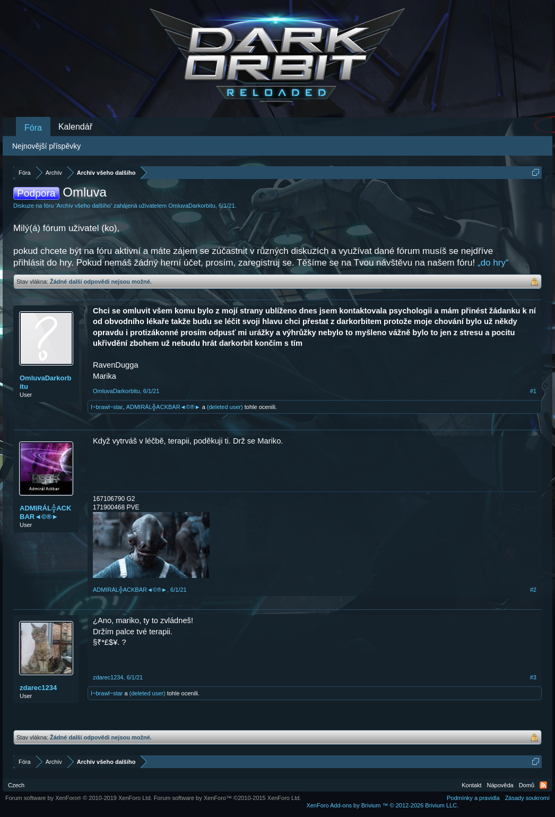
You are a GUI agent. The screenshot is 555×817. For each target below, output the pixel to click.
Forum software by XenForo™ (227, 798)
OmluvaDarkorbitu (191, 205)
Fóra (33, 127)
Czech (16, 785)
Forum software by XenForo (78, 798)
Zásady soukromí (527, 798)
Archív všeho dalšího (84, 205)
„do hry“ (493, 263)
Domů (526, 785)
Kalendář (75, 126)
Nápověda (500, 785)
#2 (533, 589)
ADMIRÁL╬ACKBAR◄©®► (163, 407)
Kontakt (471, 785)
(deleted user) (225, 407)
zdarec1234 (38, 688)
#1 (533, 391)
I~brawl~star (107, 407)
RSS (543, 785)
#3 (533, 677)
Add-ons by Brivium (382, 805)
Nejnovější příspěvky (46, 146)
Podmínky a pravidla (473, 798)
